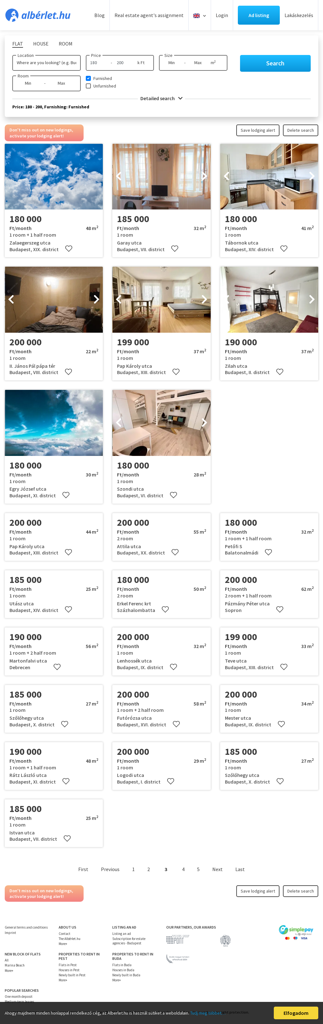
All (7, 960)
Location (26, 55)
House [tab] (41, 43)
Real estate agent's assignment (149, 15)
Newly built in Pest (72, 975)
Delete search (300, 130)
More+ (63, 944)
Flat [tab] (17, 43)
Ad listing (259, 15)
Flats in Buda (122, 965)
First (83, 869)
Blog (99, 15)
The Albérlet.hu (69, 938)
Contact (64, 933)
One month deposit (18, 996)
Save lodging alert (258, 130)
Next (217, 869)
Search (275, 63)
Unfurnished (104, 86)
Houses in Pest (69, 970)
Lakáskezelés (299, 15)
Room (23, 76)
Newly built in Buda (126, 975)
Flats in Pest (68, 965)
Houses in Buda (123, 970)
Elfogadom (296, 1013)
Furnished (102, 78)
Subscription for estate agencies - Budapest (128, 940)
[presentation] (118, 176)
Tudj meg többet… (208, 1013)
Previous (110, 869)
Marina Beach (15, 965)
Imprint (10, 932)
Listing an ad (121, 933)
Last (240, 869)
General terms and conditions (26, 927)
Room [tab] (66, 43)
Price (96, 55)
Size (168, 55)
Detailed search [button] (161, 98)
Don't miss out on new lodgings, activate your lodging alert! (41, 132)
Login (222, 15)
